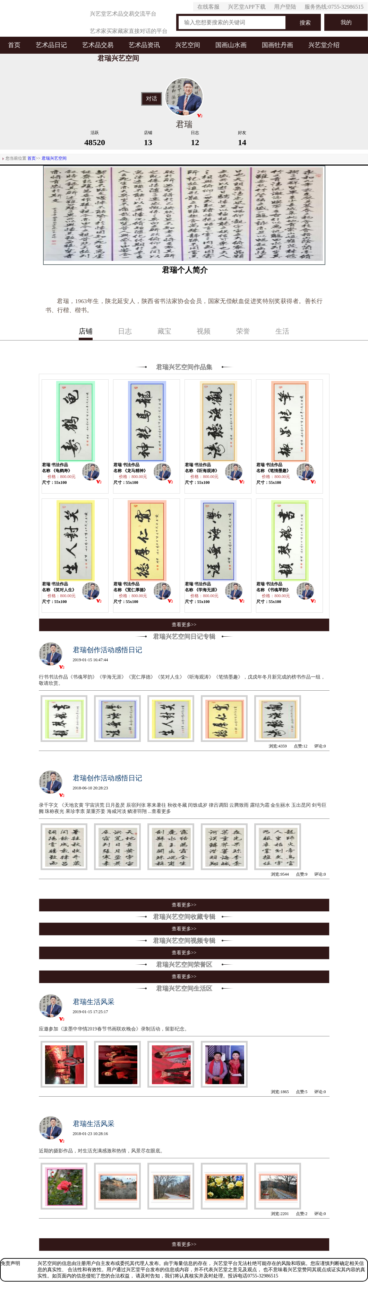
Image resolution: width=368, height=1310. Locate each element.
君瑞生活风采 (93, 1002)
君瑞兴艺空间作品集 (184, 367)
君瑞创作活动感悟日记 (107, 650)
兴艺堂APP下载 (247, 7)
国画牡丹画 (277, 45)
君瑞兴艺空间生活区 (184, 988)
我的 (346, 22)
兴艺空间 (187, 45)
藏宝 (164, 331)
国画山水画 (231, 45)
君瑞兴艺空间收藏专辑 (184, 916)
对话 (151, 99)
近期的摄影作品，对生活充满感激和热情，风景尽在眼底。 (102, 1150)
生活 (282, 331)
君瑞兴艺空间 (54, 158)
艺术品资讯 (144, 45)
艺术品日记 (51, 45)
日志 (125, 331)
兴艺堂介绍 (324, 45)
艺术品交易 (97, 45)
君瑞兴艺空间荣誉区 (184, 964)
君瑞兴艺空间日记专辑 (184, 636)
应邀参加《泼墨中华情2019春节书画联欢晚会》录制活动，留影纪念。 (114, 1029)
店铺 (86, 331)
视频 (204, 331)
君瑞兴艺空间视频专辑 (184, 940)
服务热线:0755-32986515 (334, 7)
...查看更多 (159, 811)
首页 (14, 45)
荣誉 (243, 331)
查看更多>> (184, 624)
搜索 (305, 23)
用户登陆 (285, 7)
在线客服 (208, 7)
